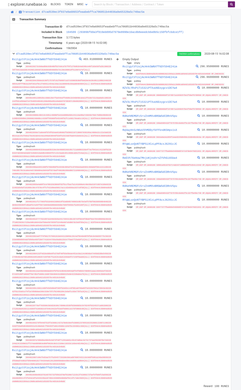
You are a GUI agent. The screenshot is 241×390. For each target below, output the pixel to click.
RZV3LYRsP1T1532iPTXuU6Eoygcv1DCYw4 (150, 88)
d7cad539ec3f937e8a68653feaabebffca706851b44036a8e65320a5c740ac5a (67, 54)
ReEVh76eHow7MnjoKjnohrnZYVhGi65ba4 (150, 157)
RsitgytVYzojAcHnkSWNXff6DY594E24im (39, 59)
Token (69, 4)
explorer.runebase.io (27, 4)
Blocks (56, 4)
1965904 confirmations (189, 54)
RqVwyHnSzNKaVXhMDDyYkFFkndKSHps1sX (150, 129)
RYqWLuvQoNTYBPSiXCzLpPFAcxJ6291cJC (150, 143)
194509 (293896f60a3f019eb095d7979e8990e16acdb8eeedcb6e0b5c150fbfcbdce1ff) (125, 32)
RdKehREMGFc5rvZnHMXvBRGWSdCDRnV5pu (150, 115)
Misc (80, 4)
